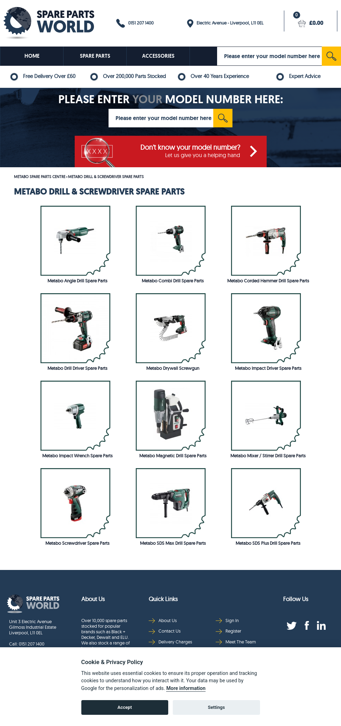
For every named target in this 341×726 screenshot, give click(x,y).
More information (185, 688)
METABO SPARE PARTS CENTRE (39, 176)
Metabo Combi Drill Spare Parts (172, 280)
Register (228, 631)
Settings (216, 707)
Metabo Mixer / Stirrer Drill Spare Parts (267, 455)
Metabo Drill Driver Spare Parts (77, 368)
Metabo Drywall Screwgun (172, 368)
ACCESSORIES (158, 55)
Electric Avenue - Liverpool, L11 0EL (225, 23)
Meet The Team (236, 642)
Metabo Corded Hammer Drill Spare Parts (268, 280)
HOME (31, 55)
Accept (125, 707)
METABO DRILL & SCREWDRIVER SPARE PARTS (106, 176)
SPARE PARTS (95, 55)
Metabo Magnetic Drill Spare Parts (172, 455)
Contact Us (164, 631)
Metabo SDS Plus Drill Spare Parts (268, 543)
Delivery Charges (170, 642)
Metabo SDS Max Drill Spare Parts (173, 543)
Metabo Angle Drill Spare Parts (77, 280)
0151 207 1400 (135, 23)
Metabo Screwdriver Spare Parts (77, 543)
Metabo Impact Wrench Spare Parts (77, 455)
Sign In (227, 620)
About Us (163, 620)
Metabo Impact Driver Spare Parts (268, 368)
